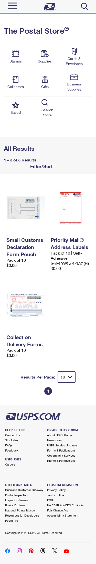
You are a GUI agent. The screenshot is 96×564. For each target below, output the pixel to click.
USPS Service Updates (62, 445)
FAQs (8, 445)
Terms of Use (55, 495)
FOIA (50, 500)
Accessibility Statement (62, 515)
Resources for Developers (22, 515)
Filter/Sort (40, 166)
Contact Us (12, 435)
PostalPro (11, 520)
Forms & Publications (61, 450)
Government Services (61, 455)
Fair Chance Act (57, 510)
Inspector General (16, 500)
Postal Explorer (15, 505)
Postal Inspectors (16, 495)
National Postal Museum (21, 510)
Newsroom (54, 440)
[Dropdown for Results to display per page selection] (67, 377)
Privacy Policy (56, 490)
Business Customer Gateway (24, 490)
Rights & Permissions (61, 460)
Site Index (11, 440)
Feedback (11, 450)
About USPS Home (59, 435)
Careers (10, 464)
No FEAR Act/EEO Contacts (65, 505)
